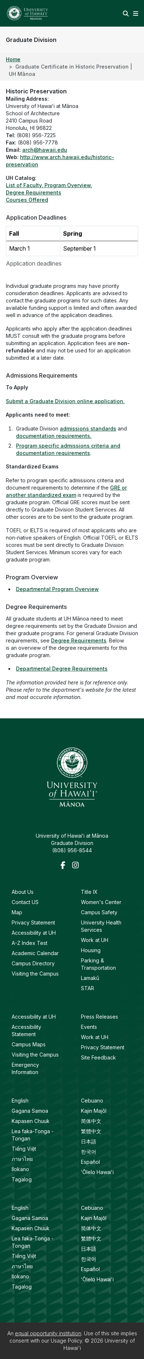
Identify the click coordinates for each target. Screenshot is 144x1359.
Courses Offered (27, 200)
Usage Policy (66, 1340)
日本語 (88, 1141)
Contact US (25, 902)
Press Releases (99, 1017)
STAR (87, 988)
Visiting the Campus (35, 973)
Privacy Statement (33, 922)
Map (17, 912)
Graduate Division (31, 39)
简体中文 (91, 1121)
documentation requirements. (54, 436)
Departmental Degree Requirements (62, 668)
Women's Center (101, 902)
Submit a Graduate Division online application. (65, 401)
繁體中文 (91, 1131)
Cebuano (92, 1100)
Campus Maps (29, 1044)
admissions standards (88, 428)
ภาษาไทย (22, 1159)
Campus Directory (33, 963)
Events (89, 1027)
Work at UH (94, 940)
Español (90, 1162)
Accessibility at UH (34, 933)
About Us (23, 892)
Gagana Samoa (30, 1111)
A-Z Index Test (29, 943)
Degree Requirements (78, 640)
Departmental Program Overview (57, 589)
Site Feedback (98, 1057)
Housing (91, 950)
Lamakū (90, 978)
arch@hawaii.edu (44, 150)
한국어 (88, 1151)
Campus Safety (99, 912)
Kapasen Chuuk (31, 1121)
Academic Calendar (35, 953)
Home (13, 59)
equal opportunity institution (48, 1333)
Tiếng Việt (24, 1149)
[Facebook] (65, 865)
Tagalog (22, 1179)
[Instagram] (76, 865)
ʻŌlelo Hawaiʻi (97, 1172)
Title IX (89, 892)
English (20, 1100)
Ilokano (20, 1169)
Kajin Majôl (93, 1111)
